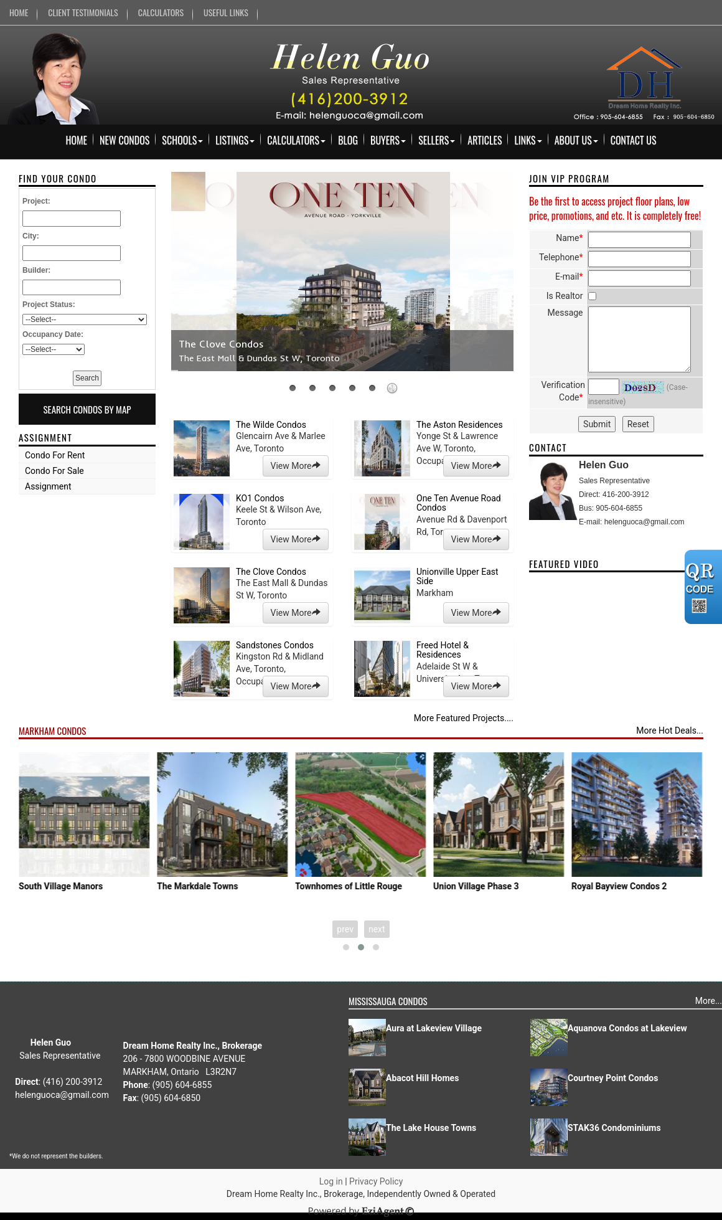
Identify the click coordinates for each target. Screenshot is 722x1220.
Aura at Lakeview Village (434, 1028)
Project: (36, 201)
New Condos (124, 140)
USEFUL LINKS (226, 12)
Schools (182, 140)
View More (296, 466)
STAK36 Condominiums (614, 1128)
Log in (331, 1181)
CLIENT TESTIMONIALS (83, 12)
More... (708, 1001)
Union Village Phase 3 (507, 886)
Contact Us (634, 140)
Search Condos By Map (87, 409)
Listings (235, 140)
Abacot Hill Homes (422, 1078)
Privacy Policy (376, 1181)
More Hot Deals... (669, 730)
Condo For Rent (55, 455)
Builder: (36, 270)
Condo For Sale (54, 471)
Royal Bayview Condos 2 (650, 886)
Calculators (296, 140)
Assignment (48, 486)
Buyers (388, 140)
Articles (484, 140)
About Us (576, 140)
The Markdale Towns (229, 886)
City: (30, 236)
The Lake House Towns (431, 1128)
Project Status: (48, 304)
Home (76, 140)
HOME (18, 12)
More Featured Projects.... (463, 718)
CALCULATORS (161, 12)
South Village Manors (92, 886)
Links (528, 140)
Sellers (436, 140)
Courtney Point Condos (613, 1078)
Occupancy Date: (52, 334)
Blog (348, 140)
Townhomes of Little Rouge (380, 886)
